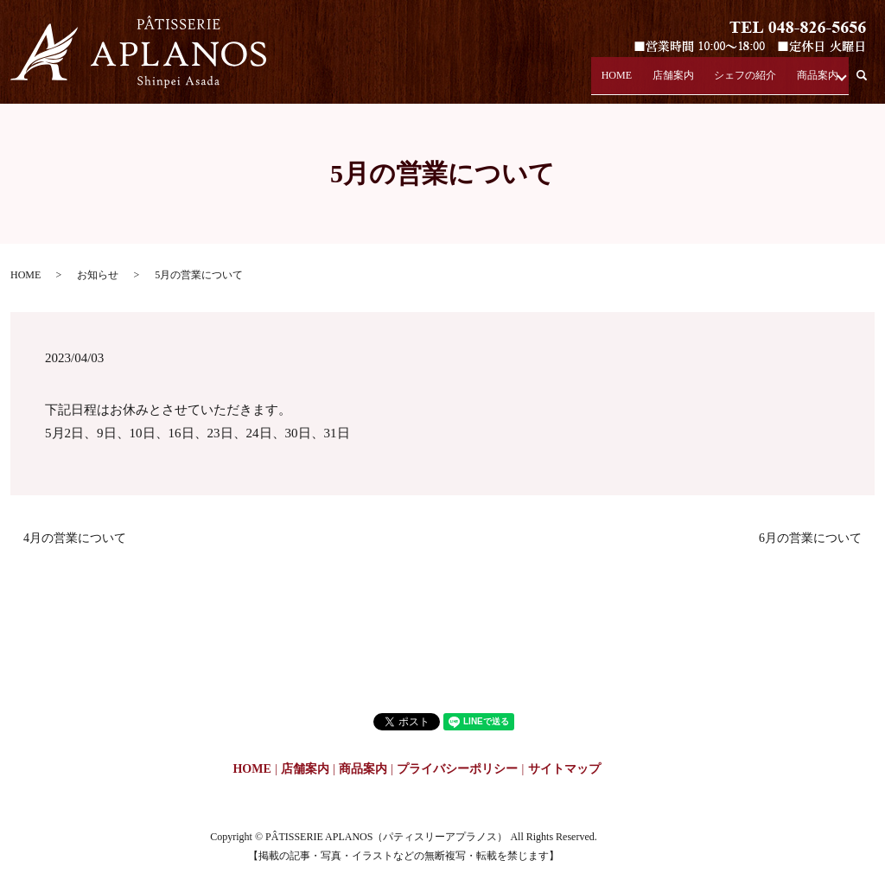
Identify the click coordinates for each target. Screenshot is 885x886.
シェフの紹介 (740, 80)
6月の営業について (810, 538)
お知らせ (97, 275)
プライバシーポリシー (457, 768)
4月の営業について (74, 538)
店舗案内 (667, 80)
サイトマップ (564, 768)
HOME (613, 80)
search (872, 81)
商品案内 (812, 80)
